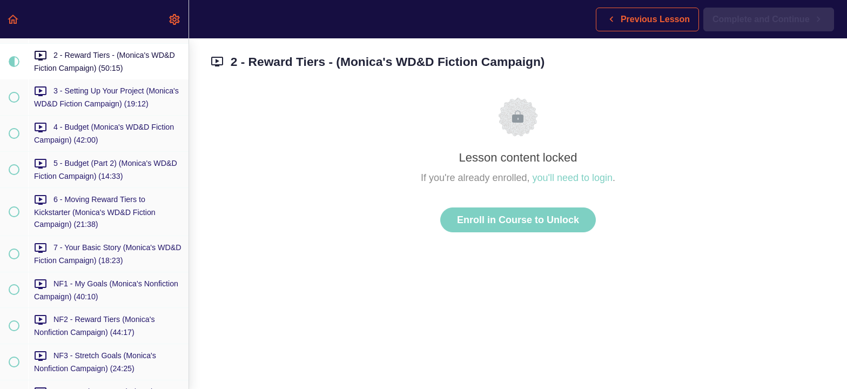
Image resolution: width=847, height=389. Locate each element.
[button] (13, 19)
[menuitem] (175, 19)
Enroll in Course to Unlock (518, 219)
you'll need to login (573, 177)
